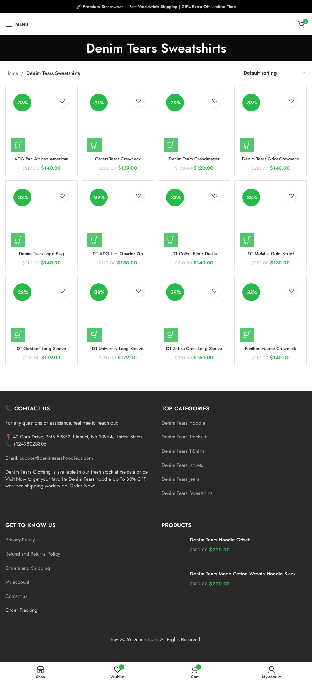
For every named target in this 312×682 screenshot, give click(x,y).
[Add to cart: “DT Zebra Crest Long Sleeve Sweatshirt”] (172, 334)
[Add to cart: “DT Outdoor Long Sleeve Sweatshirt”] (18, 334)
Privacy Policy (20, 539)
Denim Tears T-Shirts (183, 450)
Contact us (16, 596)
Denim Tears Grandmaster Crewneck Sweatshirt (194, 160)
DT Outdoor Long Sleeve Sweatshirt (40, 351)
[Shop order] (275, 73)
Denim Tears (145, 639)
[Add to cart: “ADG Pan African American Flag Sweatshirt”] (18, 143)
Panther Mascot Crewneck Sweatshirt (272, 351)
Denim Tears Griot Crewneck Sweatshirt (271, 160)
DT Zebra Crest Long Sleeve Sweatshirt (195, 351)
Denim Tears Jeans (181, 478)
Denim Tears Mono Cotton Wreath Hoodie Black (243, 574)
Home (11, 73)
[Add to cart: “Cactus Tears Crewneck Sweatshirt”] (95, 143)
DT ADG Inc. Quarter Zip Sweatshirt (117, 256)
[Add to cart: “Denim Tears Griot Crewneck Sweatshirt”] (249, 143)
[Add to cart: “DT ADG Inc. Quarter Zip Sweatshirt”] (95, 238)
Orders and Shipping (27, 568)
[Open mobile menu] (17, 24)
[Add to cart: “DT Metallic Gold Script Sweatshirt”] (249, 238)
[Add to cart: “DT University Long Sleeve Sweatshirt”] (95, 334)
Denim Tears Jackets (182, 465)
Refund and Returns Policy (32, 553)
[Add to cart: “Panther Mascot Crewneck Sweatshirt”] (249, 334)
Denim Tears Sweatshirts (187, 493)
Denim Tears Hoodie (183, 422)
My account (17, 581)
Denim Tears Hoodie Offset (220, 539)
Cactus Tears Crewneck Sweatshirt (117, 160)
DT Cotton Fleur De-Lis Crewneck (194, 256)
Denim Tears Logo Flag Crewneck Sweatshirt (40, 256)
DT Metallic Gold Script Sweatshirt (271, 256)
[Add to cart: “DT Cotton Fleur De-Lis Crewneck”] (172, 238)
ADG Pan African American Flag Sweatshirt (40, 160)
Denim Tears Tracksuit (184, 436)
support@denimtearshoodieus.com (56, 458)
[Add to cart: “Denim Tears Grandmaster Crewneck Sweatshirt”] (172, 143)
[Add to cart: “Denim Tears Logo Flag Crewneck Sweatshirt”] (18, 238)
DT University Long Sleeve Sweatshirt (117, 351)
